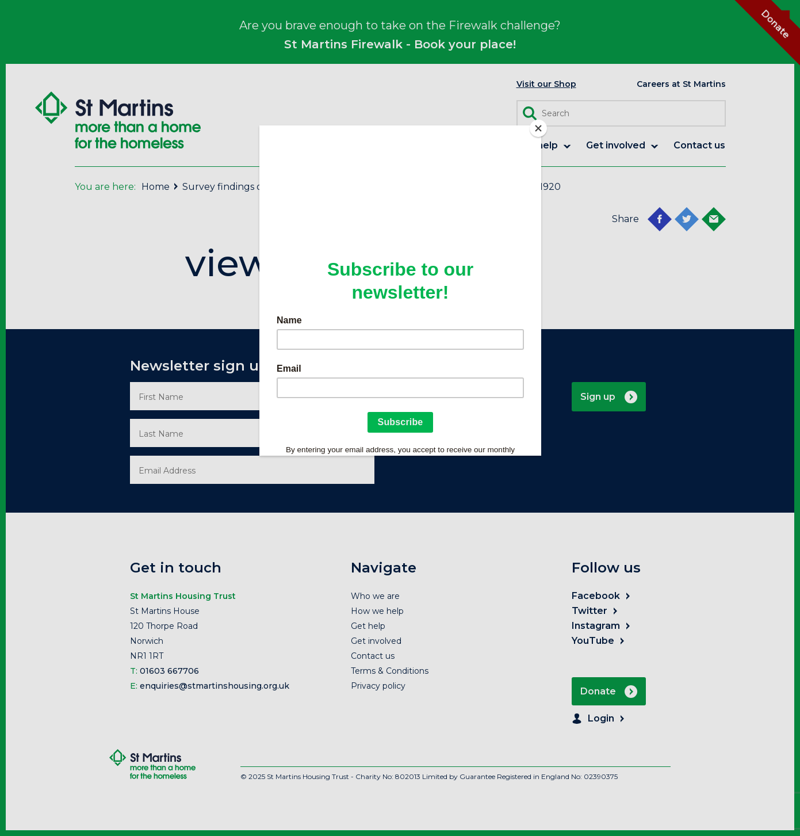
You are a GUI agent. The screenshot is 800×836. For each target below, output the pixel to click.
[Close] (538, 128)
